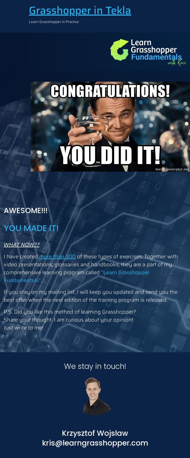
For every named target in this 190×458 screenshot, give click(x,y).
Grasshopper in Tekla (80, 10)
